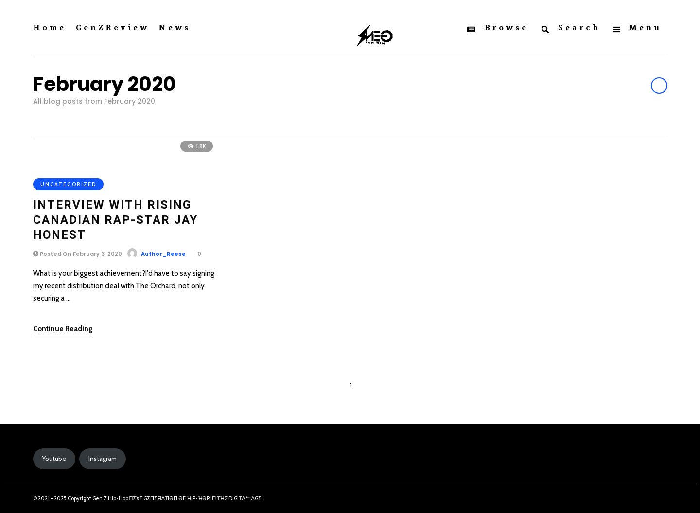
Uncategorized (68, 184)
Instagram (102, 458)
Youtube (54, 458)
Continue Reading (63, 328)
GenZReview (112, 28)
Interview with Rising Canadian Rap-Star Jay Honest (115, 220)
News (175, 28)
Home (49, 28)
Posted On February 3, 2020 (77, 254)
